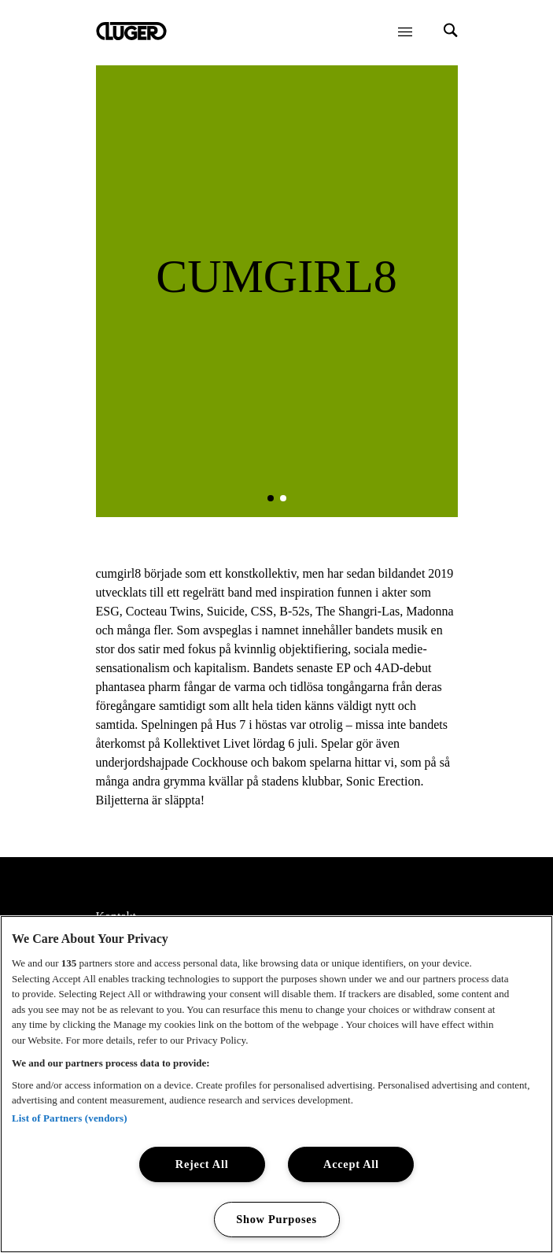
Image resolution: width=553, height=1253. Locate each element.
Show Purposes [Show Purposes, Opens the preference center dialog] (276, 1219)
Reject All (202, 1164)
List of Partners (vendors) (69, 1118)
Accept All (351, 1164)
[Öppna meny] (405, 31)
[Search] (451, 32)
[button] (270, 498)
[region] (276, 1084)
